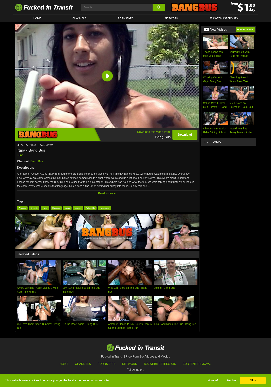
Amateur (22, 208)
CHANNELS (79, 18)
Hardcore (56, 208)
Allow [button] (252, 380)
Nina (21, 155)
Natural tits (90, 208)
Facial (45, 208)
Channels (83, 363)
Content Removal (197, 363)
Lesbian (78, 208)
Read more (107, 193)
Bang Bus (36, 161)
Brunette (34, 208)
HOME (37, 18)
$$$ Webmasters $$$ (160, 363)
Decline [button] (231, 380)
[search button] (159, 7)
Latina (67, 208)
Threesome (104, 208)
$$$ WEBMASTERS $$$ (224, 18)
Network (171, 18)
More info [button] (213, 380)
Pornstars (126, 18)
